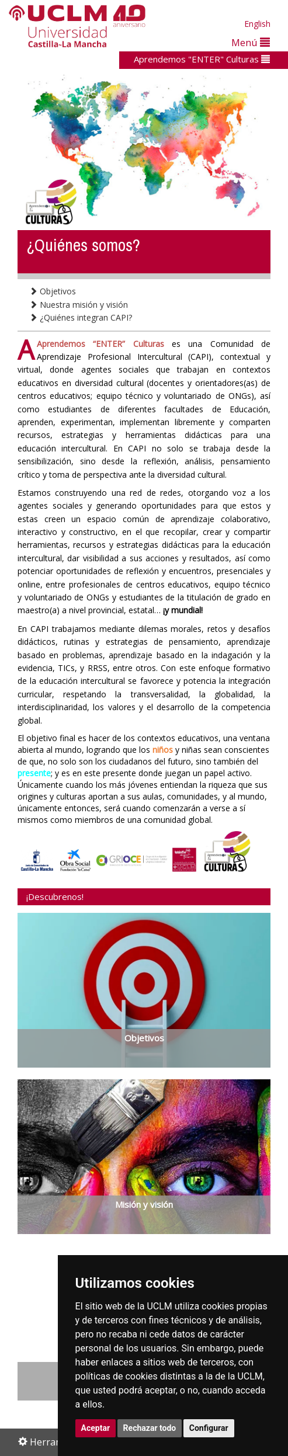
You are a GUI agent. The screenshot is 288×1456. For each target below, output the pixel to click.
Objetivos (52, 291)
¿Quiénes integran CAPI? (80, 317)
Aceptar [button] (95, 1428)
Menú (250, 42)
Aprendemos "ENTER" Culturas (202, 59)
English (257, 23)
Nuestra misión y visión (78, 304)
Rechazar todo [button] (149, 1428)
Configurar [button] (208, 1428)
